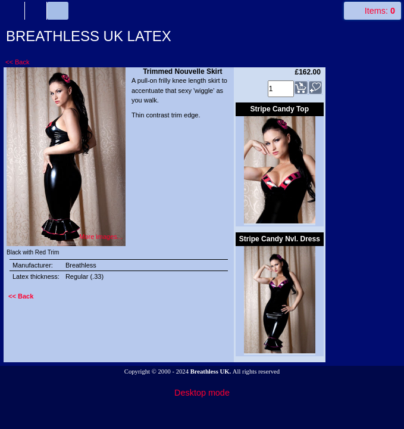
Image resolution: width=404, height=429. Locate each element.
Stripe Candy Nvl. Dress (279, 239)
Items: (380, 10)
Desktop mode (202, 392)
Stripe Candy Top (279, 109)
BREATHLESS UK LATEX (88, 36)
